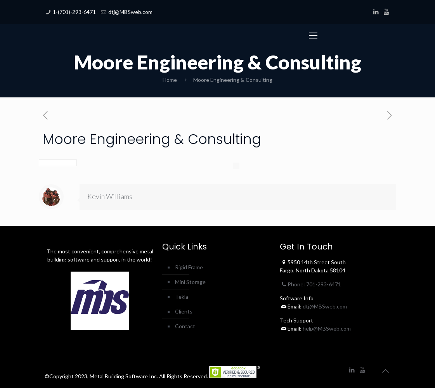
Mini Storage (190, 282)
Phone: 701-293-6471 (310, 284)
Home (170, 79)
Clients (183, 311)
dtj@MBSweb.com (130, 12)
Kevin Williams (109, 196)
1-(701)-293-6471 (74, 12)
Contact (185, 326)
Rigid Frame (189, 267)
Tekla (181, 296)
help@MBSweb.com (327, 328)
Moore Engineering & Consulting (232, 79)
